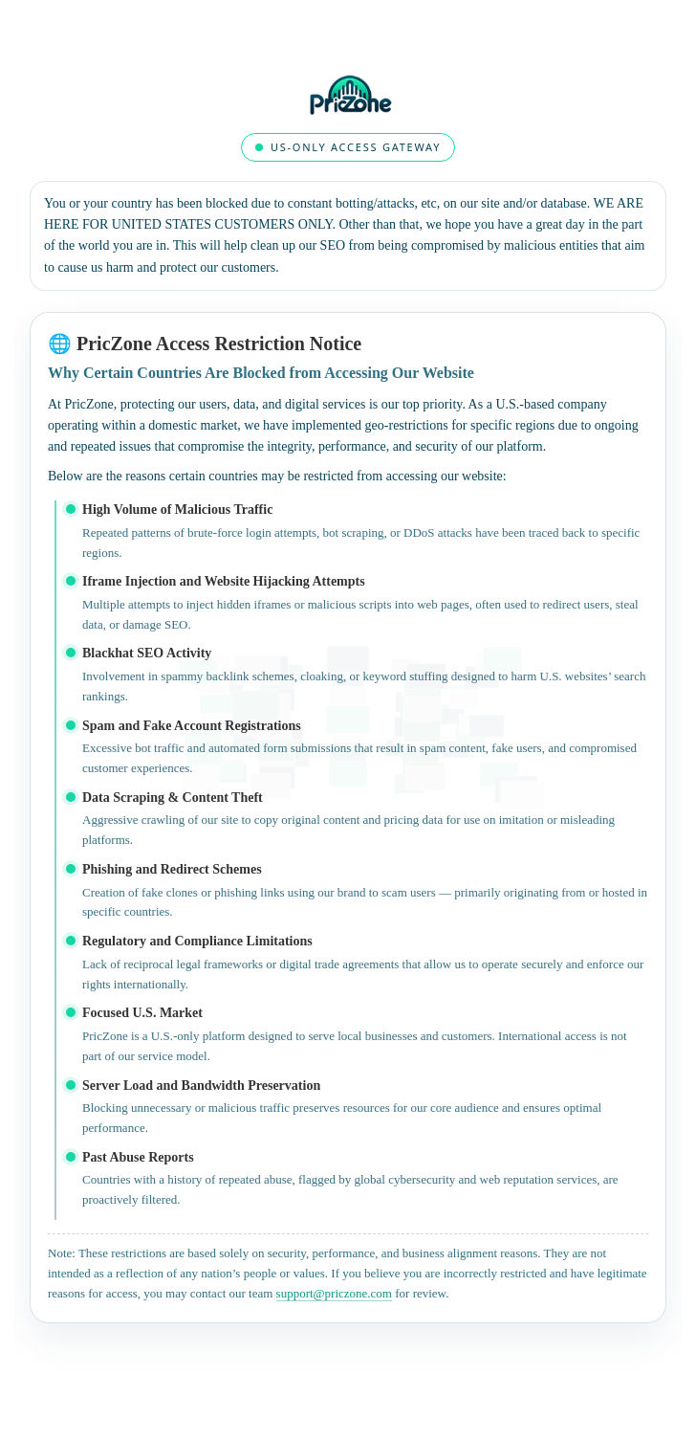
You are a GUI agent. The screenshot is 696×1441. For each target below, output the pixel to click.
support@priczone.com (334, 1293)
